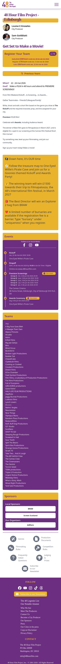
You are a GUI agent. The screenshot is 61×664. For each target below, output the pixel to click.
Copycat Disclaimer (29, 630)
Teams (8, 316)
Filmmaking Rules (21, 548)
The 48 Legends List (30, 601)
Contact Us (25, 614)
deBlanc (30, 525)
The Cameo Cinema (17, 288)
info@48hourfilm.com (29, 656)
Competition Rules (48, 548)
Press (23, 624)
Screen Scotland (30, 515)
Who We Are (26, 608)
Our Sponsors (26, 620)
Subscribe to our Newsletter (34, 569)
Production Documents (46, 539)
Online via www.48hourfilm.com (22, 269)
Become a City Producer (30, 617)
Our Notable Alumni (30, 604)
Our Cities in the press (30, 627)
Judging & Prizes (47, 558)
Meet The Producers (29, 611)
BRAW (30, 509)
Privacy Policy (27, 633)
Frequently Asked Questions (22, 558)
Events (8, 236)
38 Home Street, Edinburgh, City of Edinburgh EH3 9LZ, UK (32, 292)
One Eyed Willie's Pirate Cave (21, 258)
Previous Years (30, 73)
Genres (21, 539)
